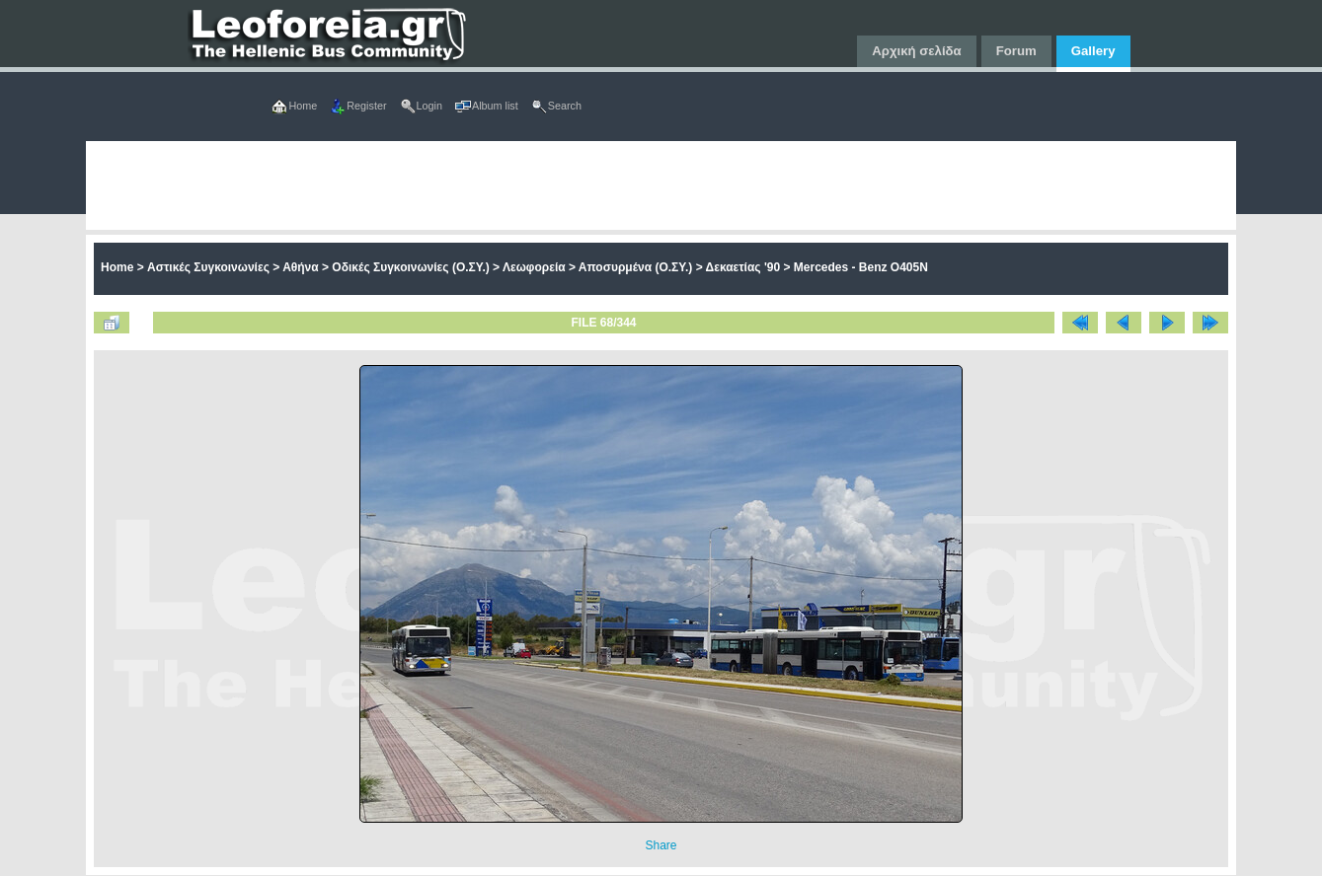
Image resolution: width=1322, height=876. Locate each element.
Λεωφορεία (534, 267)
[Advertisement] (661, 185)
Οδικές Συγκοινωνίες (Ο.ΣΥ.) (410, 267)
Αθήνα (300, 267)
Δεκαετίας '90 (743, 267)
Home (117, 267)
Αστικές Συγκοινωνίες (208, 267)
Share (660, 845)
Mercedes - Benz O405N (861, 267)
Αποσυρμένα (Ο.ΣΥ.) (636, 267)
